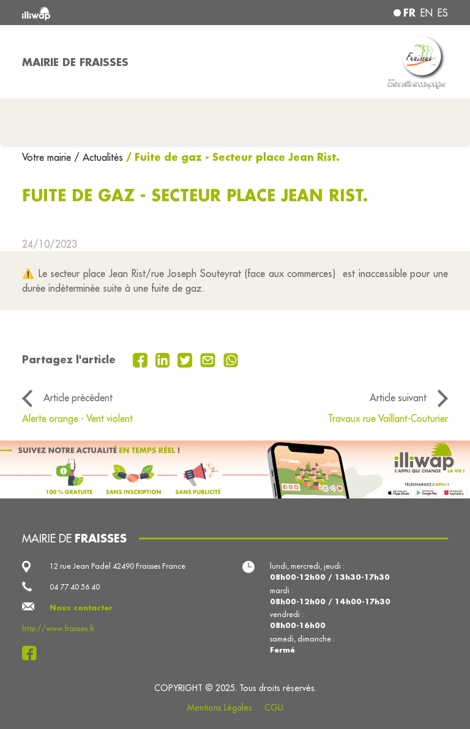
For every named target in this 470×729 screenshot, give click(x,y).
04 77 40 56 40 (75, 586)
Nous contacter (81, 607)
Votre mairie (48, 157)
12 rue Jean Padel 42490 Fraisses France (117, 566)
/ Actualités (98, 157)
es (443, 13)
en (426, 13)
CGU (273, 707)
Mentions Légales (219, 707)
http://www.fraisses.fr (58, 628)
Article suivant (398, 397)
